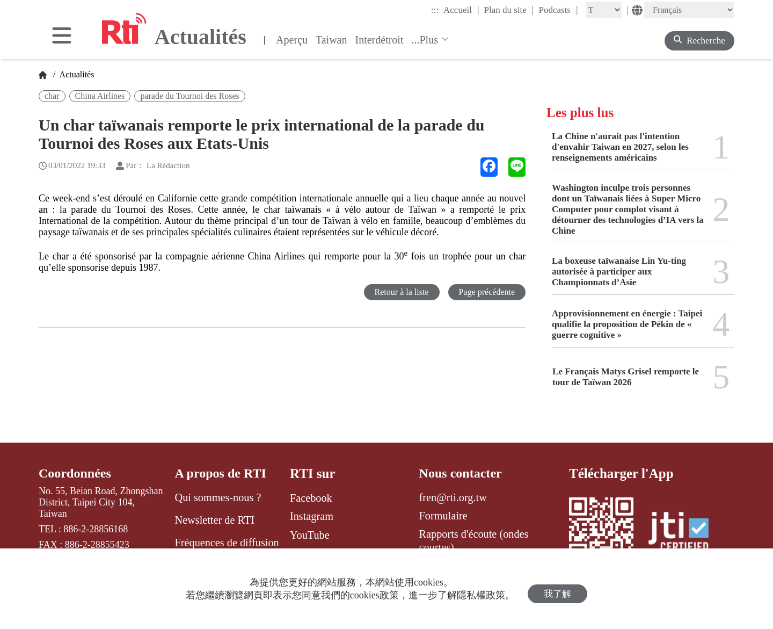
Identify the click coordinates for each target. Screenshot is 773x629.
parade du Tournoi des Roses (189, 95)
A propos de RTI (222, 473)
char (52, 95)
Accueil (461, 9)
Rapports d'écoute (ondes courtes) (474, 541)
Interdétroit (379, 40)
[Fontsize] (604, 10)
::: (435, 10)
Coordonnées (76, 473)
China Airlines (100, 95)
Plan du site (509, 9)
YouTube (310, 535)
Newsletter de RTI (214, 520)
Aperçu (292, 40)
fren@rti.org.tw (453, 498)
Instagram (311, 516)
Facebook (311, 498)
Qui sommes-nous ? (218, 498)
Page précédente (485, 292)
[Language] (689, 10)
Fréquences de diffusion (227, 544)
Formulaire (443, 516)
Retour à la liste (396, 292)
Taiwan (331, 40)
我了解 (557, 589)
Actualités (75, 74)
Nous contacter (462, 473)
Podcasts (558, 9)
